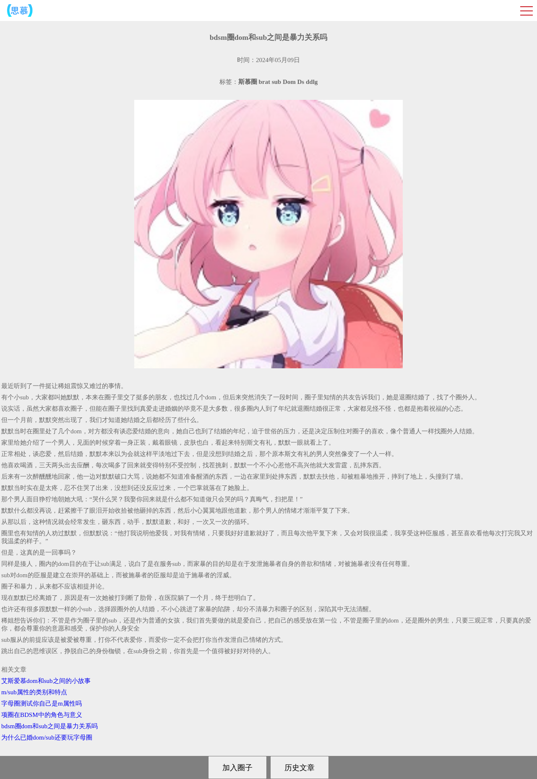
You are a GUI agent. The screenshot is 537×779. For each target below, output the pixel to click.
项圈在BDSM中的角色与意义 (41, 714)
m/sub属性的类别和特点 (34, 692)
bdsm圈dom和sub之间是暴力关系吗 (49, 726)
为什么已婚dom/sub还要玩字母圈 (46, 737)
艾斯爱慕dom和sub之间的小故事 (46, 680)
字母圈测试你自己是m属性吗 (41, 703)
